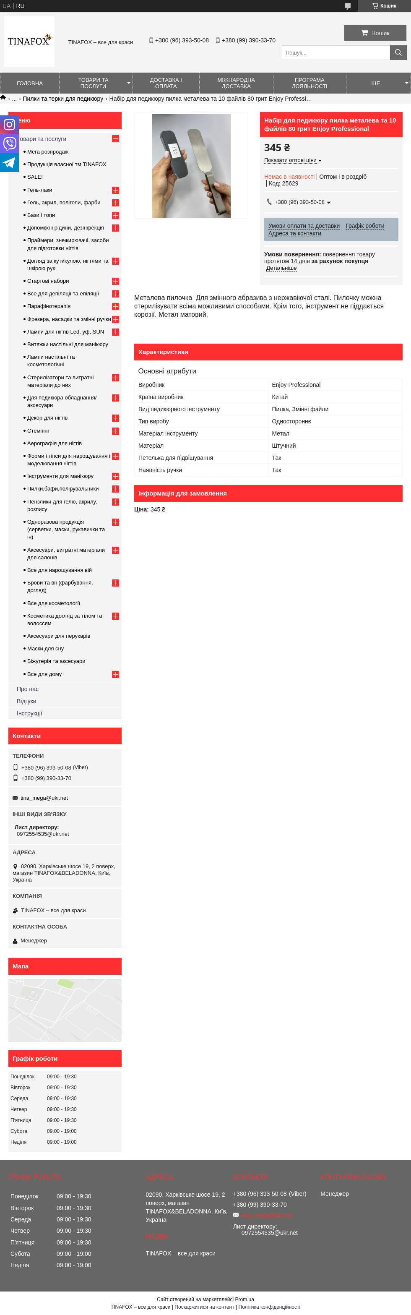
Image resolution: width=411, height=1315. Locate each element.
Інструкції (29, 713)
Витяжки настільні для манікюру (67, 344)
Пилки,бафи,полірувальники (63, 488)
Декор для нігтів (47, 418)
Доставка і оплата (166, 83)
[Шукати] (398, 52)
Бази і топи (41, 215)
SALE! (35, 177)
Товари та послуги (93, 83)
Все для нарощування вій (59, 570)
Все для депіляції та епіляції (63, 293)
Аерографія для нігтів (54, 443)
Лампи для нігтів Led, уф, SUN (65, 332)
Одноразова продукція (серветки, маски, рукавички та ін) (66, 529)
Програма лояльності (310, 83)
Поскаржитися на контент (204, 1307)
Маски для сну (45, 648)
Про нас (28, 689)
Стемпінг (38, 431)
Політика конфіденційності (270, 1307)
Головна (30, 83)
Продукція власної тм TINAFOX (67, 164)
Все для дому (44, 674)
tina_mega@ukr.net (44, 798)
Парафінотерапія (48, 306)
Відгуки (26, 701)
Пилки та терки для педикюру (63, 98)
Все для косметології (53, 603)
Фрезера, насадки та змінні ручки (69, 319)
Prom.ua (244, 1299)
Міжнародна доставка (236, 83)
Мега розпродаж (48, 152)
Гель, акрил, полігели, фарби (63, 202)
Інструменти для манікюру (60, 476)
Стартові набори (48, 281)
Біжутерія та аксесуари (56, 661)
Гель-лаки (39, 190)
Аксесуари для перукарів (58, 636)
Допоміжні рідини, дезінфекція (65, 227)
